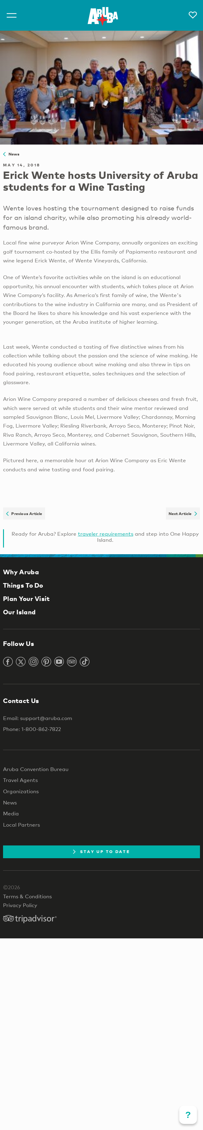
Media (11, 813)
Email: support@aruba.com (37, 718)
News (11, 154)
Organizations (21, 791)
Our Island (19, 612)
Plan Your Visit (26, 599)
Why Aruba (21, 572)
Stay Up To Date (101, 851)
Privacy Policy (20, 905)
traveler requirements (105, 534)
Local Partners (21, 824)
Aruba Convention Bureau (35, 769)
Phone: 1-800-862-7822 (32, 729)
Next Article (183, 513)
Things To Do (23, 585)
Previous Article (24, 513)
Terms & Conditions (27, 896)
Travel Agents (20, 780)
